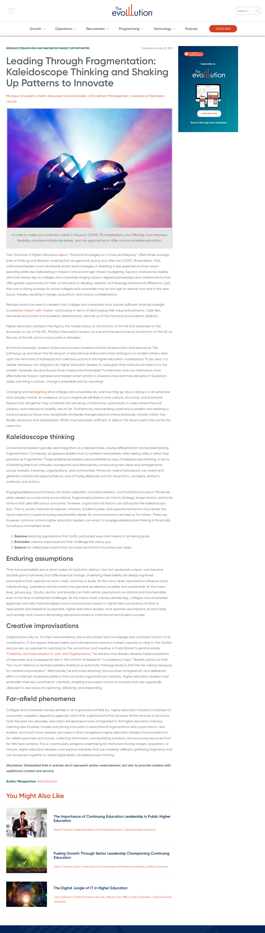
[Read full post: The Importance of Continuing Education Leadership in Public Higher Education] (26, 823)
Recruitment (97, 29)
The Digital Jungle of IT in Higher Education (91, 888)
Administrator (47, 781)
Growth (37, 29)
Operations (65, 29)
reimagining (38, 392)
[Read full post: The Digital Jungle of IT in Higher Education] (26, 895)
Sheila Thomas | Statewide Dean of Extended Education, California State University (105, 829)
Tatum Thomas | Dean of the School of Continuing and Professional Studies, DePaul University (111, 866)
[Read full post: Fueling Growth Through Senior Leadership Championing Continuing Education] (26, 860)
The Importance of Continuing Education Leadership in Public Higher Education (112, 818)
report (63, 255)
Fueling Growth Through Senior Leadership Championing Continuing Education (111, 855)
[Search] (249, 11)
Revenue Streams (18, 48)
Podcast (191, 29)
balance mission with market (31, 310)
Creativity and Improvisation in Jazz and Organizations (48, 654)
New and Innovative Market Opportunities (60, 48)
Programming (131, 29)
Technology (164, 29)
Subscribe (223, 28)
